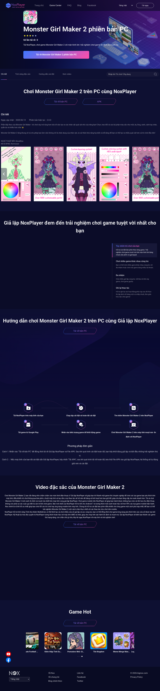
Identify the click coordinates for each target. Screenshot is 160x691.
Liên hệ (80, 673)
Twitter (80, 681)
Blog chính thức (55, 681)
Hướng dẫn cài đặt (46, 74)
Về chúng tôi (53, 677)
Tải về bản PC (60, 101)
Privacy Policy (136, 677)
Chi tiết (4, 74)
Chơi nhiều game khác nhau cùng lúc (132, 261)
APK (99, 101)
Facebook (91, 5)
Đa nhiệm (120, 275)
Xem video (67, 74)
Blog (79, 5)
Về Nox (51, 673)
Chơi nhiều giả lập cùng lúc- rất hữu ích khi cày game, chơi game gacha (132, 280)
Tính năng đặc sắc (22, 74)
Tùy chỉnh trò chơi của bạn (127, 246)
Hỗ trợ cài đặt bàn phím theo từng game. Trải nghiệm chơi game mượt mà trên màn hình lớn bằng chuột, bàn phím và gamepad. (134, 252)
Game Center (55, 5)
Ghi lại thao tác (122, 288)
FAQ (69, 5)
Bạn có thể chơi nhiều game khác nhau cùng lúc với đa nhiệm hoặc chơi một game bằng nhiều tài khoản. (134, 266)
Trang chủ (39, 5)
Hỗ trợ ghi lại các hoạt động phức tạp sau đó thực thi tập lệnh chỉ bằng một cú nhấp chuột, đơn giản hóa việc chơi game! (133, 294)
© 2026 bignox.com (139, 673)
